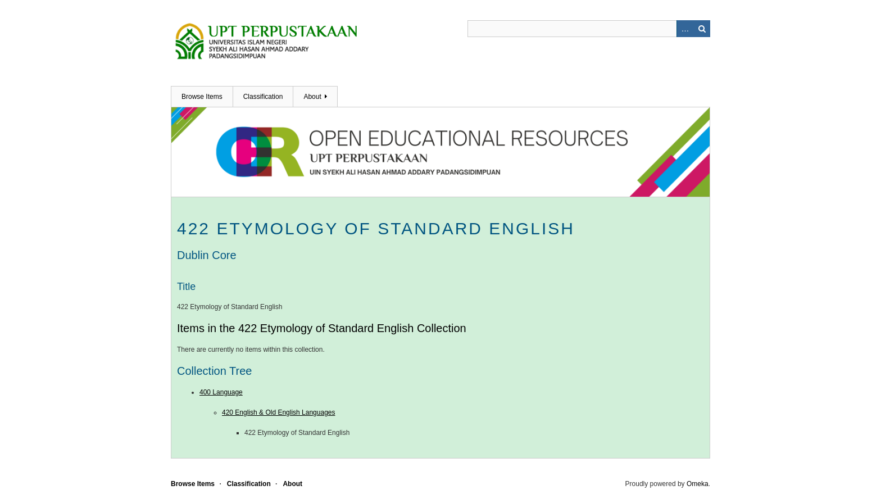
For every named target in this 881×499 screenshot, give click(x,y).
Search (701, 28)
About (312, 97)
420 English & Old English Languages (278, 412)
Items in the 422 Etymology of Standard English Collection (321, 328)
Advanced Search (684, 28)
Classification (263, 97)
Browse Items (201, 97)
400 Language (221, 392)
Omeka (698, 484)
